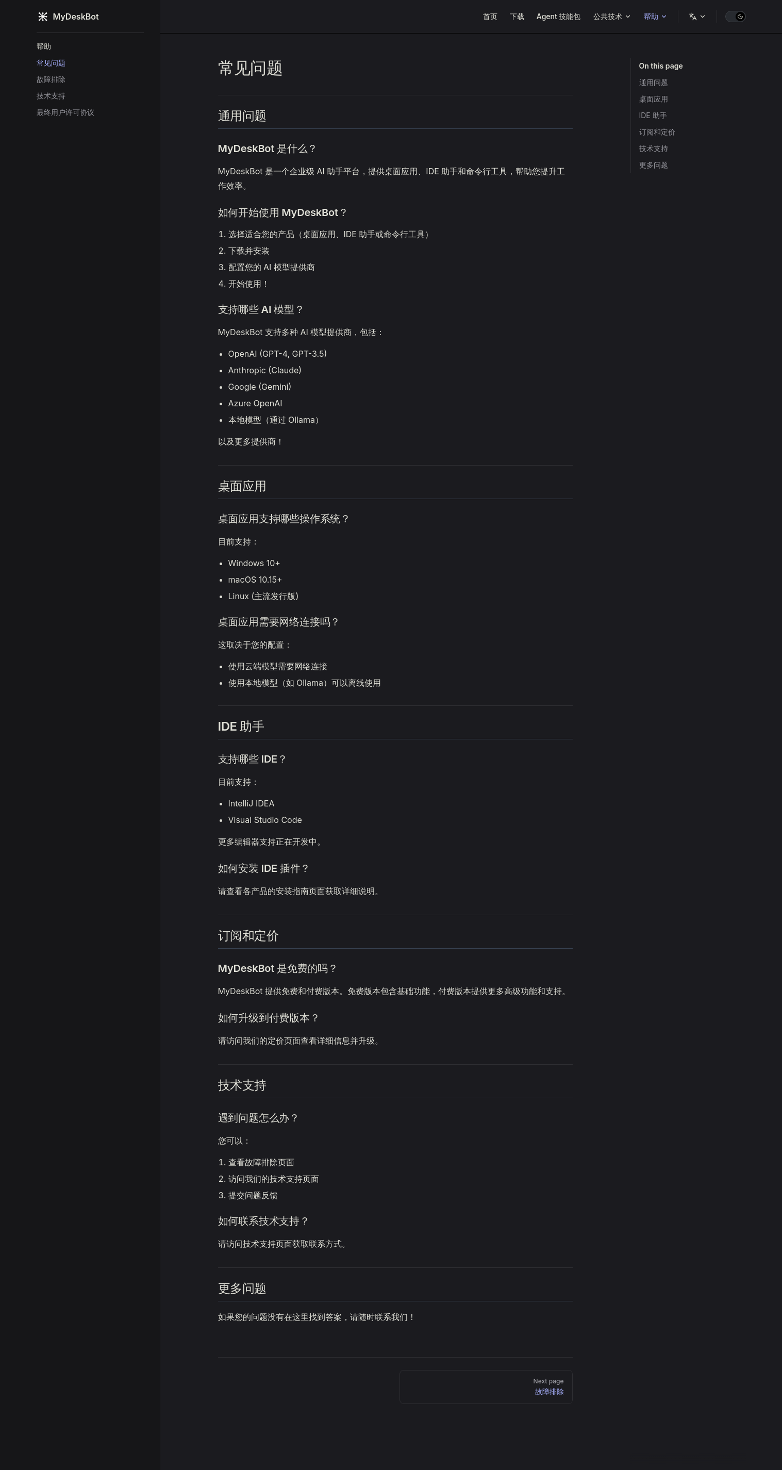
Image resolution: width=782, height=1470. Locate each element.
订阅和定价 (657, 131)
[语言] (697, 16)
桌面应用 (653, 98)
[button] (90, 46)
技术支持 (653, 148)
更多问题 (653, 164)
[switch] (735, 16)
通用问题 (653, 82)
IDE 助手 (653, 115)
